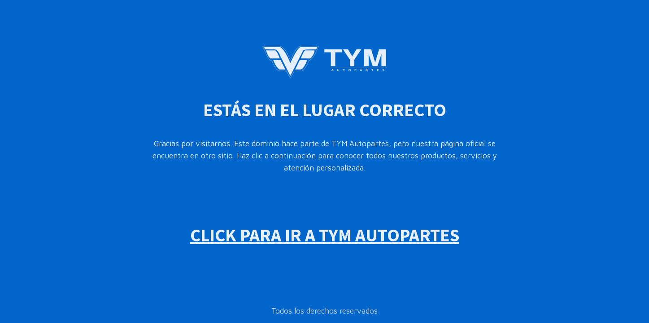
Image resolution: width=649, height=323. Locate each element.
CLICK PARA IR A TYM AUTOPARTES (324, 235)
